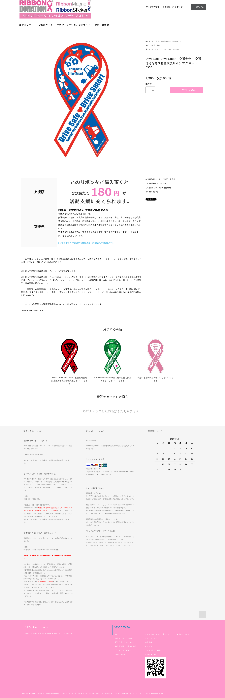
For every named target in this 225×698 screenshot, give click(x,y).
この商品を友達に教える (156, 184)
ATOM (153, 654)
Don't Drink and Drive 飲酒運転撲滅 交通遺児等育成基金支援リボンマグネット (69, 380)
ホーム (117, 634)
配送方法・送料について (124, 642)
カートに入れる (187, 89)
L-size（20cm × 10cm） (171, 49)
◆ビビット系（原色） (153, 45)
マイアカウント (153, 7)
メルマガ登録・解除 (153, 650)
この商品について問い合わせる (159, 188)
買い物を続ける (152, 192)
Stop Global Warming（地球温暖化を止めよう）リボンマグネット (112, 379)
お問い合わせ (102, 24)
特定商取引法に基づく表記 (125, 646)
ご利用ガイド (45, 24)
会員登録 (166, 7)
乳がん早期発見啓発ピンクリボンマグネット (155, 379)
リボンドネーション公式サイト (74, 24)
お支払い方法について (124, 638)
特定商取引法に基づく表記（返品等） (161, 179)
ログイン (179, 7)
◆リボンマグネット (153, 49)
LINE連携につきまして (184, 634)
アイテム (197, 7)
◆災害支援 (149, 41)
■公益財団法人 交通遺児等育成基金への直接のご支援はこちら (86, 243)
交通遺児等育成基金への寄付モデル (168, 41)
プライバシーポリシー (124, 650)
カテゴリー (26, 24)
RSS (147, 654)
